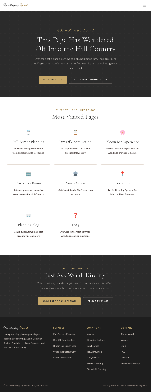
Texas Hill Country (96, 369)
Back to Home (52, 79)
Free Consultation (62, 357)
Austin (90, 334)
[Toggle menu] (144, 5)
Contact (125, 357)
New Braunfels (94, 351)
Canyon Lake (93, 357)
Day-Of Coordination (64, 339)
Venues (124, 339)
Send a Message (98, 301)
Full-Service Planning (64, 334)
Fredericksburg (95, 363)
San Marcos (93, 345)
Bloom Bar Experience (64, 345)
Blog (123, 345)
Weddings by (16, 5)
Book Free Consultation (90, 79)
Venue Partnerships (130, 363)
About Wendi (127, 334)
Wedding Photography (64, 351)
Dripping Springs (96, 339)
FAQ (123, 351)
